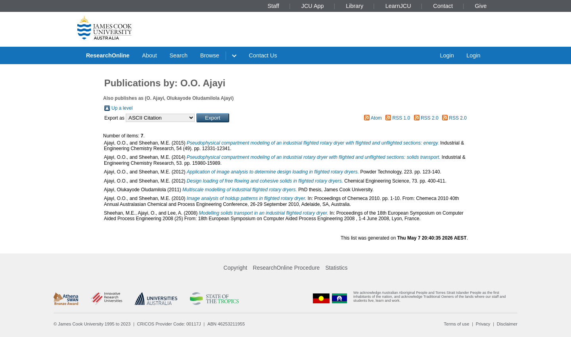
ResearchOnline (108, 55)
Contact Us (263, 55)
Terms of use (456, 324)
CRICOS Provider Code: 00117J (169, 324)
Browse (209, 55)
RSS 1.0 (401, 118)
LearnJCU (398, 6)
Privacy (483, 324)
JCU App (312, 6)
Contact (443, 6)
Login (447, 55)
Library (354, 6)
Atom (376, 118)
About (149, 55)
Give (481, 6)
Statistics (336, 268)
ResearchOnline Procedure (286, 268)
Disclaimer (507, 324)
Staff (273, 6)
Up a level (121, 108)
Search (178, 55)
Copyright (235, 268)
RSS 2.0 (430, 118)
